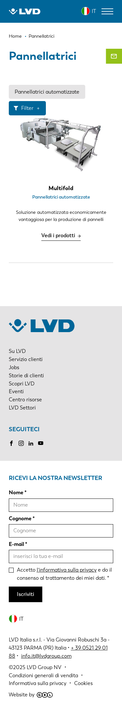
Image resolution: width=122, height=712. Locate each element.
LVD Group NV (44, 667)
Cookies (83, 683)
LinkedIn (31, 443)
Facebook (11, 443)
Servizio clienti (26, 359)
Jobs (14, 367)
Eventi (16, 391)
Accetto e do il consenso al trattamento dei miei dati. (64, 574)
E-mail (16, 544)
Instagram (21, 443)
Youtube (40, 443)
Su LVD (17, 351)
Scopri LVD (21, 384)
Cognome (20, 518)
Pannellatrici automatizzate (47, 92)
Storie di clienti (26, 375)
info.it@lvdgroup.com (46, 656)
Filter (27, 108)
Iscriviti (25, 594)
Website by (31, 695)
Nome (16, 492)
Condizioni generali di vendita (43, 675)
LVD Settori (22, 408)
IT (94, 11)
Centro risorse (25, 399)
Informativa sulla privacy (37, 683)
